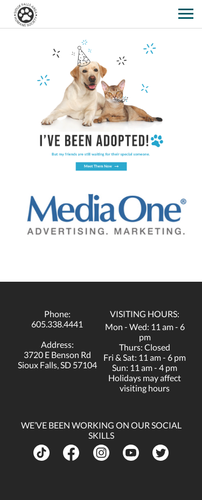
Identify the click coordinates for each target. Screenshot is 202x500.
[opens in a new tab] (166, 10)
